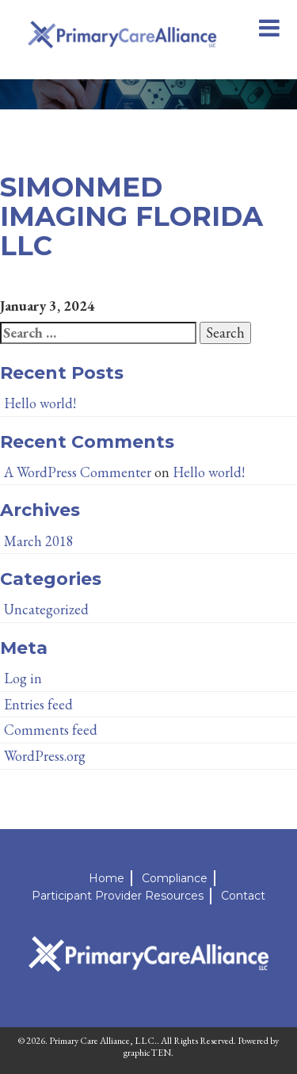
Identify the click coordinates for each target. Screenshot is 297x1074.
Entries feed (38, 704)
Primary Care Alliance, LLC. (103, 1040)
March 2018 (39, 541)
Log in (23, 678)
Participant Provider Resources (118, 896)
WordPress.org (45, 756)
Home (106, 878)
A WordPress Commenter (77, 472)
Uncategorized (46, 609)
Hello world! (40, 403)
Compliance (175, 878)
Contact (243, 896)
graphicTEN (147, 1052)
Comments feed (50, 729)
